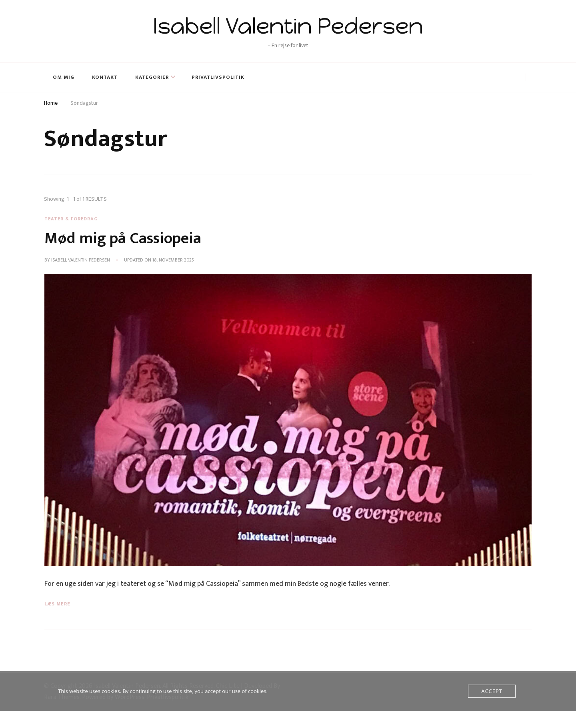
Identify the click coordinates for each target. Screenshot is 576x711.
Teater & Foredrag (71, 219)
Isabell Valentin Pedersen (288, 26)
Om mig (63, 77)
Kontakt (105, 77)
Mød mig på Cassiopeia (122, 238)
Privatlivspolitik (218, 77)
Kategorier (152, 77)
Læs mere (57, 604)
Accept (491, 691)
